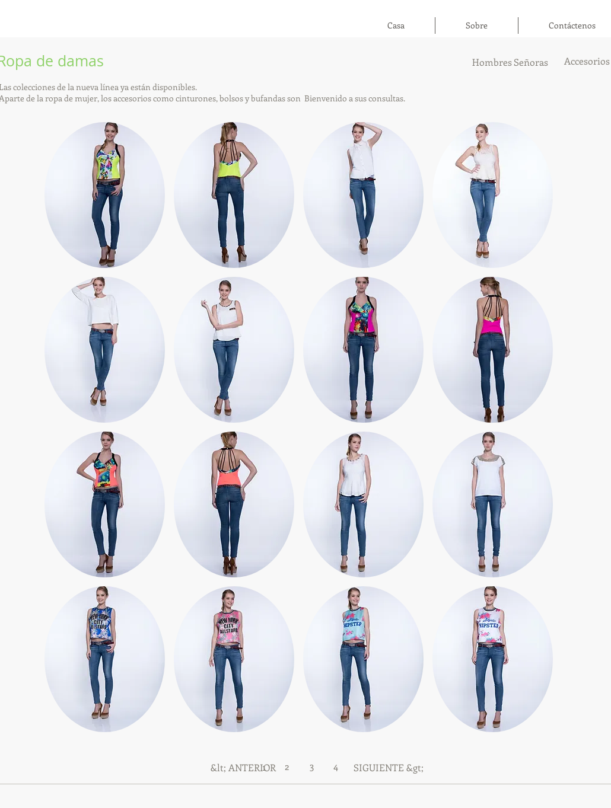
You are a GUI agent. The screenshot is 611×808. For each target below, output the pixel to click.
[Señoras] (531, 62)
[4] (335, 766)
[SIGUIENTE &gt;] (389, 768)
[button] (104, 195)
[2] (287, 766)
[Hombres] (492, 62)
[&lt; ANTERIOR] (243, 767)
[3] (312, 765)
